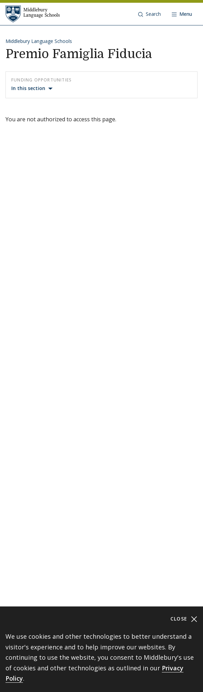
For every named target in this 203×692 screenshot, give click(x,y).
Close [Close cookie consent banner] (184, 619)
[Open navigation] (182, 14)
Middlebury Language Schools (38, 41)
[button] (149, 14)
